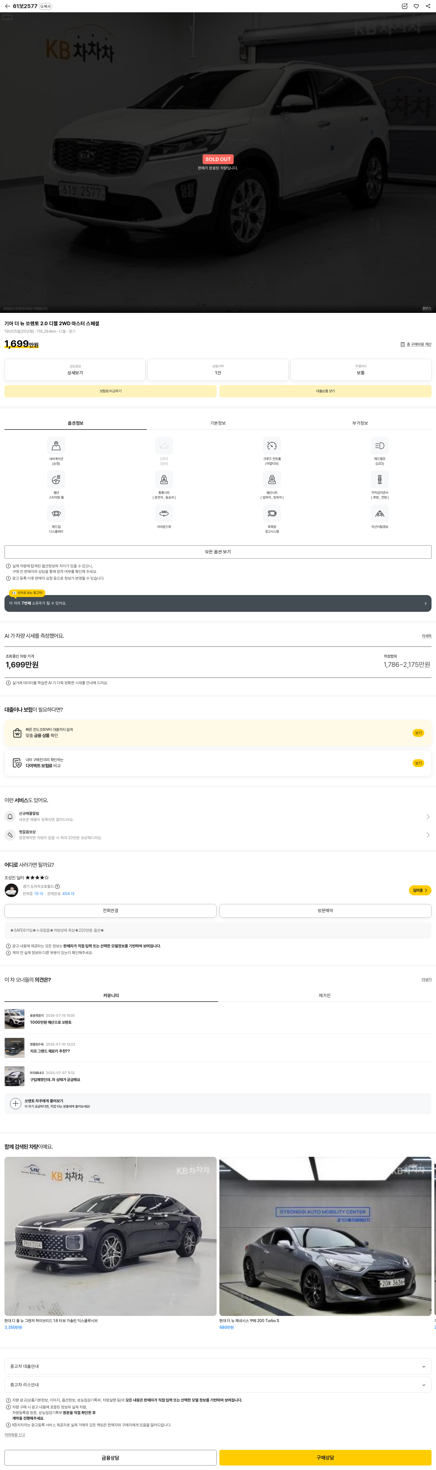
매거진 (325, 995)
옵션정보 (76, 423)
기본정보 (218, 423)
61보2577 (32, 6)
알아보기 (218, 733)
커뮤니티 (111, 995)
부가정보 (360, 423)
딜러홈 (418, 890)
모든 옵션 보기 (218, 552)
